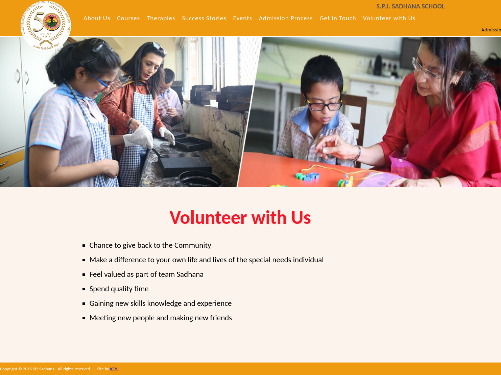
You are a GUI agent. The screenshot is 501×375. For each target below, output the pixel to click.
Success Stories (204, 18)
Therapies (161, 18)
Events (242, 18)
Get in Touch (337, 18)
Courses (128, 18)
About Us (97, 18)
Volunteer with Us (389, 18)
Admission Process (286, 18)
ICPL (114, 368)
